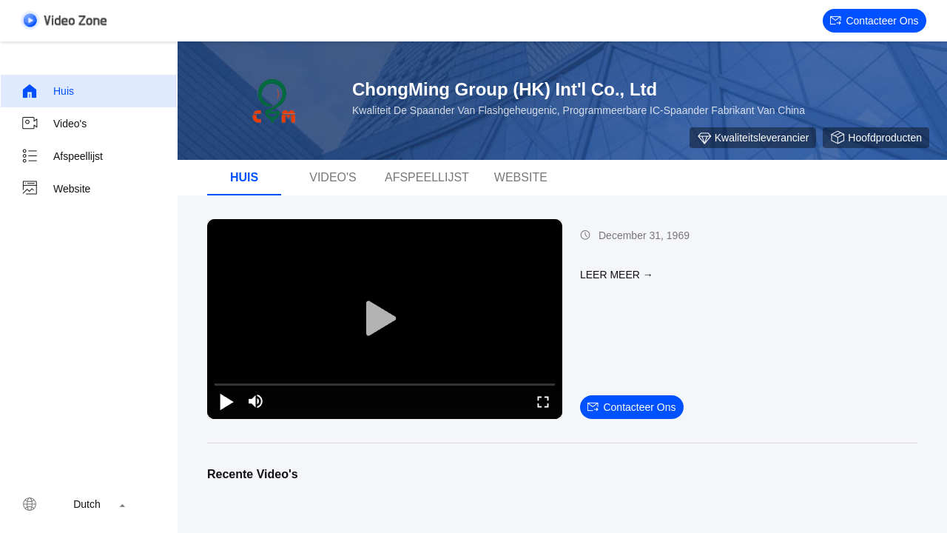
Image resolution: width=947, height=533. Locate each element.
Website (55, 189)
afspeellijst (427, 177)
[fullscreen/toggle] (543, 401)
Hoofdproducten (876, 137)
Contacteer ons (874, 21)
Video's (54, 124)
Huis (47, 91)
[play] (384, 319)
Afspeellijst (62, 156)
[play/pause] (226, 401)
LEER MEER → (616, 275)
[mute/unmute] (256, 401)
